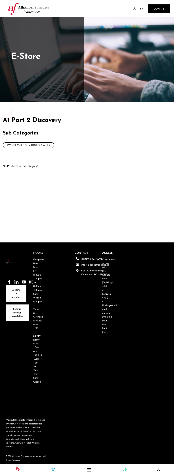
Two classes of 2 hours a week (28, 145)
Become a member (16, 287)
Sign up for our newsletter (17, 308)
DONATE (153, 6)
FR (139, 6)
